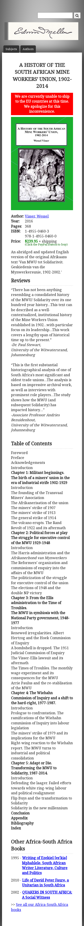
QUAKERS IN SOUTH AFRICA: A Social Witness (47, 895)
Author (28, 49)
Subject (11, 49)
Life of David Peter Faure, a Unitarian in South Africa (45, 883)
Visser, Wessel (37, 216)
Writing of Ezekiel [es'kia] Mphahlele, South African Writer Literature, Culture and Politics (44, 865)
